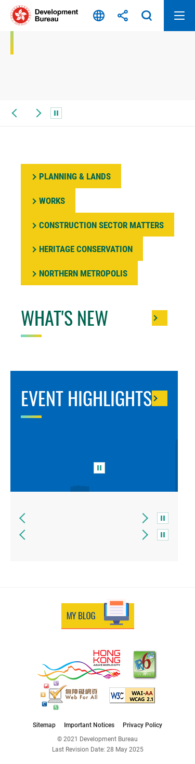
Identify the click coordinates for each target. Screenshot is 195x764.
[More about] (97, 225)
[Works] (48, 200)
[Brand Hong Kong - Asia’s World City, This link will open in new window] (78, 665)
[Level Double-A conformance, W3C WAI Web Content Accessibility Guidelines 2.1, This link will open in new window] (132, 695)
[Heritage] (82, 249)
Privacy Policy (142, 725)
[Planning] (71, 176)
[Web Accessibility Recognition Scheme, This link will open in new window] (69, 695)
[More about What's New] (159, 318)
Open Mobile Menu (179, 15)
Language (98, 15)
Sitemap (44, 725)
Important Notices (89, 725)
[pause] (56, 113)
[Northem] (79, 273)
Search (146, 15)
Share (122, 15)
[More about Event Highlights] (159, 398)
